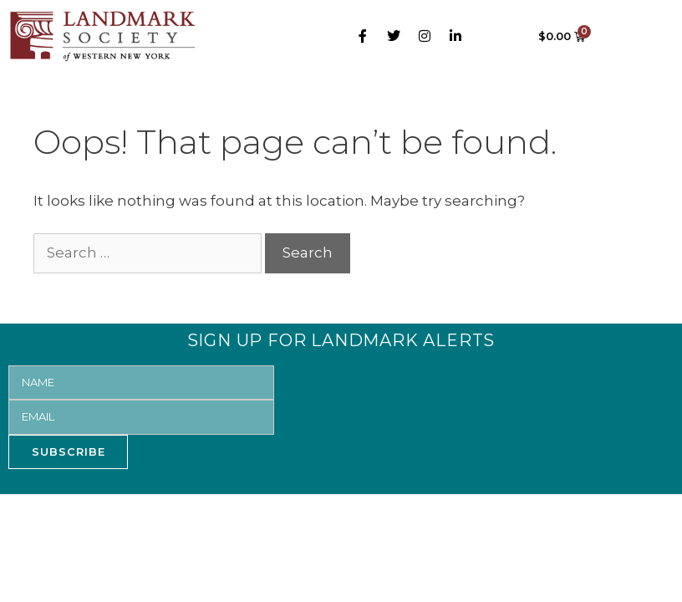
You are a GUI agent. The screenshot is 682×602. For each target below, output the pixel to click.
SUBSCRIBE (68, 451)
